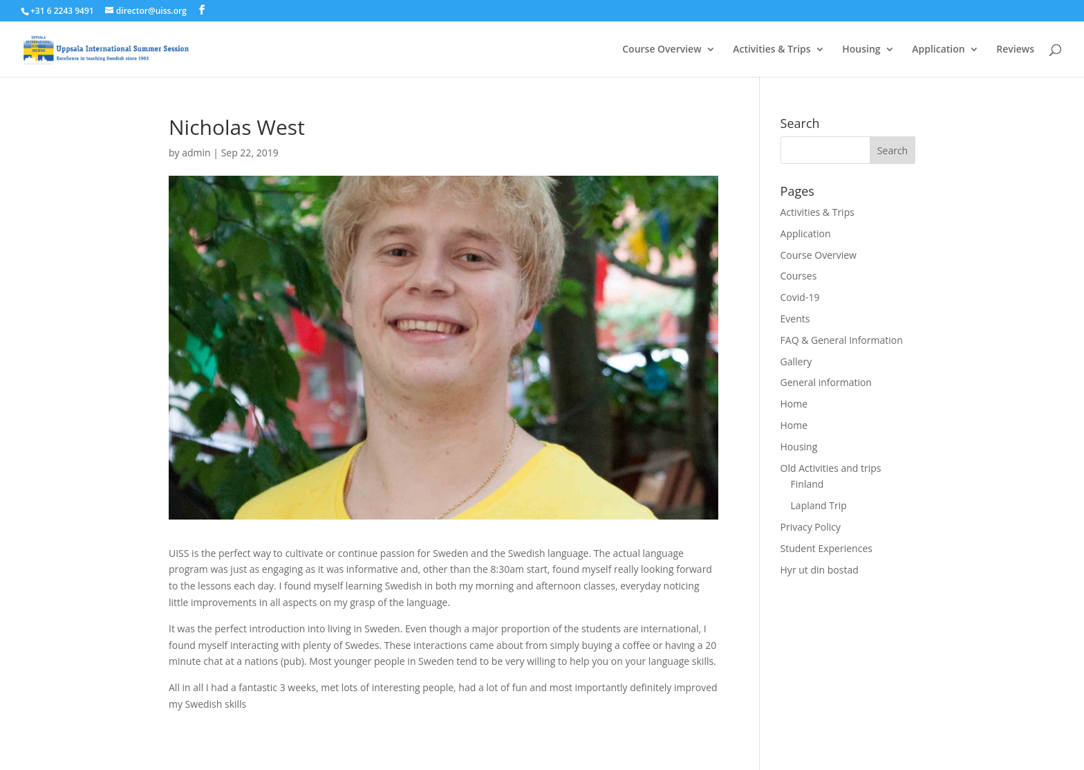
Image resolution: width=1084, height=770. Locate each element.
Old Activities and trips (831, 468)
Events (795, 318)
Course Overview (661, 49)
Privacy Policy (811, 526)
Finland (807, 484)
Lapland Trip (819, 505)
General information (826, 382)
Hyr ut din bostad (820, 569)
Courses (799, 275)
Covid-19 (800, 297)
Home (794, 403)
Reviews (1015, 49)
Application (938, 49)
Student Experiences (826, 548)
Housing (861, 49)
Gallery (796, 361)
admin (196, 152)
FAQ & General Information (842, 340)
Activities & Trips (771, 49)
